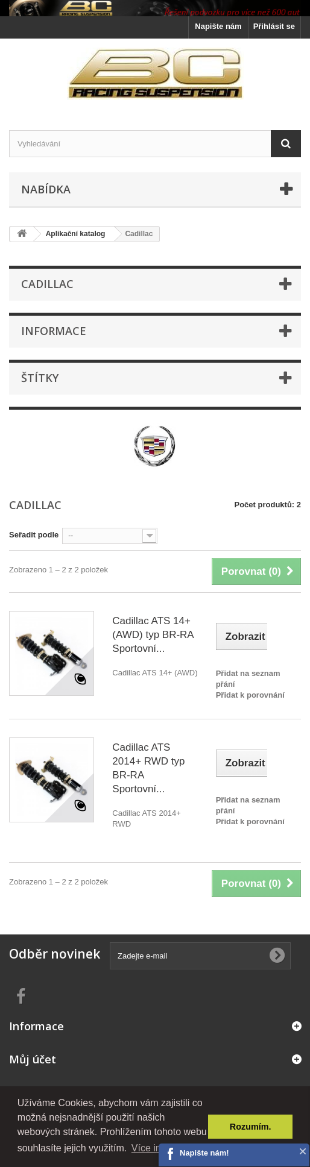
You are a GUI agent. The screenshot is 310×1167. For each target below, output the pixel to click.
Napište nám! (204, 1152)
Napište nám (218, 26)
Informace (53, 331)
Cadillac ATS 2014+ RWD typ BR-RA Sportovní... (148, 768)
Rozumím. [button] (250, 1126)
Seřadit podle (34, 534)
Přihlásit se (274, 26)
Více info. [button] (151, 1148)
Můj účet (32, 1059)
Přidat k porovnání (250, 694)
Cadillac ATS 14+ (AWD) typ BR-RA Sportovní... (152, 634)
